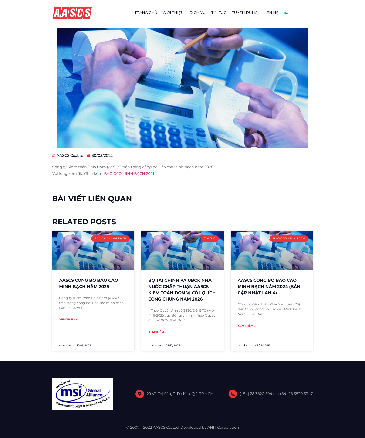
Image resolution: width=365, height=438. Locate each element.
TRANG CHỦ (146, 12)
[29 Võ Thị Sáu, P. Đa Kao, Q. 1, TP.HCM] (139, 394)
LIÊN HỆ (271, 12)
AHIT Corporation (223, 427)
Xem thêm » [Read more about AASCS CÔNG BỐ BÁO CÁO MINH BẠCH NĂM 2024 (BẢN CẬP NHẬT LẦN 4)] (247, 325)
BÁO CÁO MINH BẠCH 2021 (129, 173)
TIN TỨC (218, 12)
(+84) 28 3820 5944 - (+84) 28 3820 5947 (276, 394)
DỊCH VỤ (197, 12)
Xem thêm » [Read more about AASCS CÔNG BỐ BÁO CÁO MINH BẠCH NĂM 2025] (68, 319)
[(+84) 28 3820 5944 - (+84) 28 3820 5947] (233, 394)
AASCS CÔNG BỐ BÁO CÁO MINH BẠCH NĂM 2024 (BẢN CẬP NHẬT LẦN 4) (269, 286)
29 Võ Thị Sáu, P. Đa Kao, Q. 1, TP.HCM (180, 394)
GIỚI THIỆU (173, 12)
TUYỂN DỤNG (245, 12)
